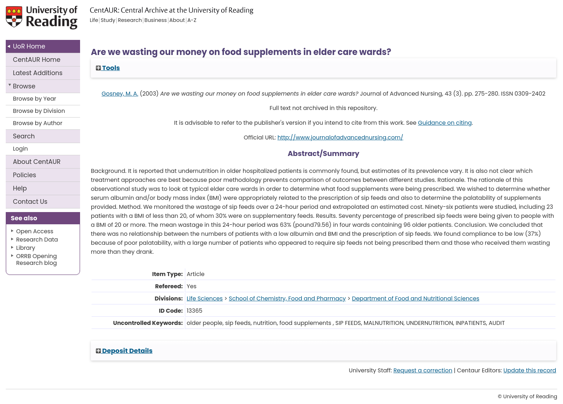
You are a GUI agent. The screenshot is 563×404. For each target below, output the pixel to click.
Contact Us (30, 201)
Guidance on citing (445, 123)
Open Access (34, 231)
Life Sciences (205, 298)
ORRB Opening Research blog (36, 259)
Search (24, 136)
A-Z (191, 20)
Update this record (529, 370)
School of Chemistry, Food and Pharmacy (287, 298)
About (37, 161)
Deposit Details (124, 350)
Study (108, 20)
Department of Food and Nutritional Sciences (415, 298)
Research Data (37, 239)
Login (20, 148)
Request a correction (423, 370)
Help (20, 188)
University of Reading (62, 21)
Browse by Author (37, 123)
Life (94, 20)
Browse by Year (34, 99)
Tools (108, 67)
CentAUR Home (36, 59)
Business (155, 20)
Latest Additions (37, 73)
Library (25, 248)
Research (130, 20)
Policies (24, 175)
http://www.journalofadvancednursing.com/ (340, 137)
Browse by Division (39, 111)
